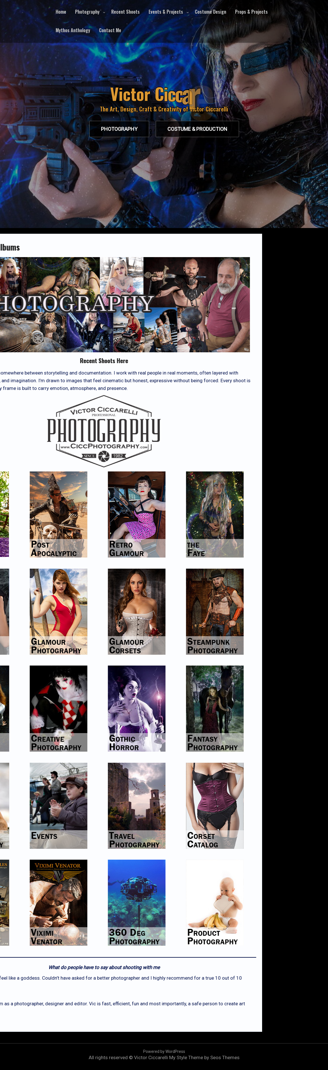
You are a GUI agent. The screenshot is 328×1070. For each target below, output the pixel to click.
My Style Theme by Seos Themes (204, 1057)
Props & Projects (251, 11)
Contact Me (110, 30)
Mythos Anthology (73, 30)
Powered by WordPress (164, 1051)
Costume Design (210, 11)
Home (61, 11)
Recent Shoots (125, 11)
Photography (87, 11)
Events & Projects (166, 11)
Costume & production (197, 129)
